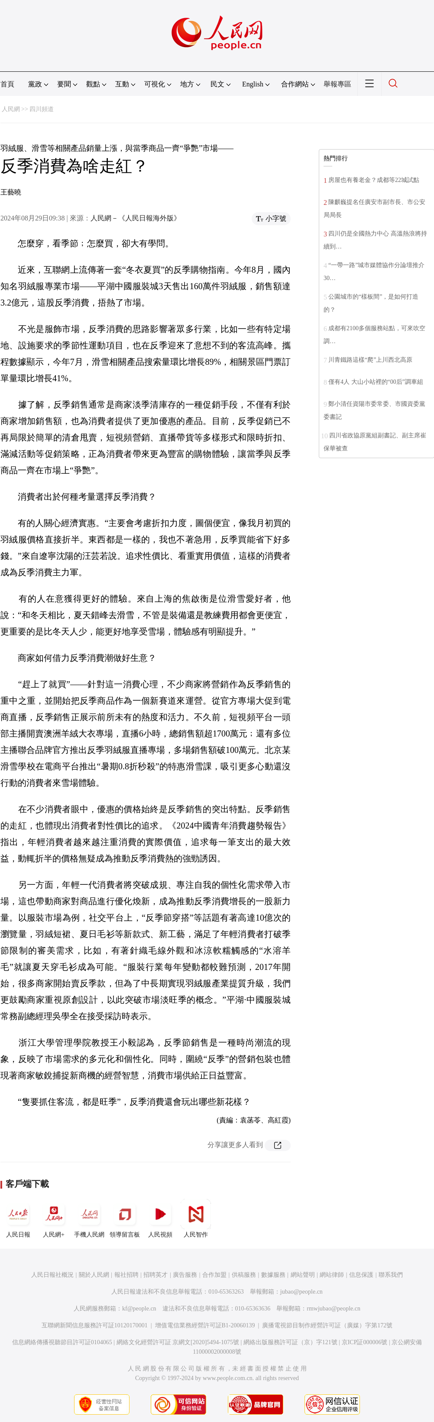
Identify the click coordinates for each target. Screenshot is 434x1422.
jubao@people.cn (301, 1291)
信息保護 (361, 1275)
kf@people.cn (139, 1308)
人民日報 (18, 1218)
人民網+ (54, 1218)
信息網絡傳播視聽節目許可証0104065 (62, 1342)
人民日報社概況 (52, 1275)
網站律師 (332, 1275)
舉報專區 (337, 84)
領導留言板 (125, 1218)
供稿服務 (244, 1275)
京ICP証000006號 (365, 1342)
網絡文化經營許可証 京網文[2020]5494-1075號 (178, 1342)
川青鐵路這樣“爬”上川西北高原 (370, 360)
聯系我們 (391, 1275)
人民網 (11, 109)
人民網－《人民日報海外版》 (136, 218)
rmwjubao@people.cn (333, 1308)
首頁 (7, 84)
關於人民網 (94, 1275)
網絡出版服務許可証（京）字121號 (290, 1342)
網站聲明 (303, 1275)
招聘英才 (155, 1275)
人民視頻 (160, 1218)
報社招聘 (126, 1275)
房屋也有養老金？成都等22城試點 (373, 180)
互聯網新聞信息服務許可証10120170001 (95, 1325)
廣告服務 (185, 1275)
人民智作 (196, 1218)
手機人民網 (89, 1218)
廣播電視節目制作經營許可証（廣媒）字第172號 (327, 1325)
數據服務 (273, 1275)
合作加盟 (214, 1275)
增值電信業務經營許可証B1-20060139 (205, 1325)
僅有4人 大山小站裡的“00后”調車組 (375, 382)
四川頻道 (41, 109)
